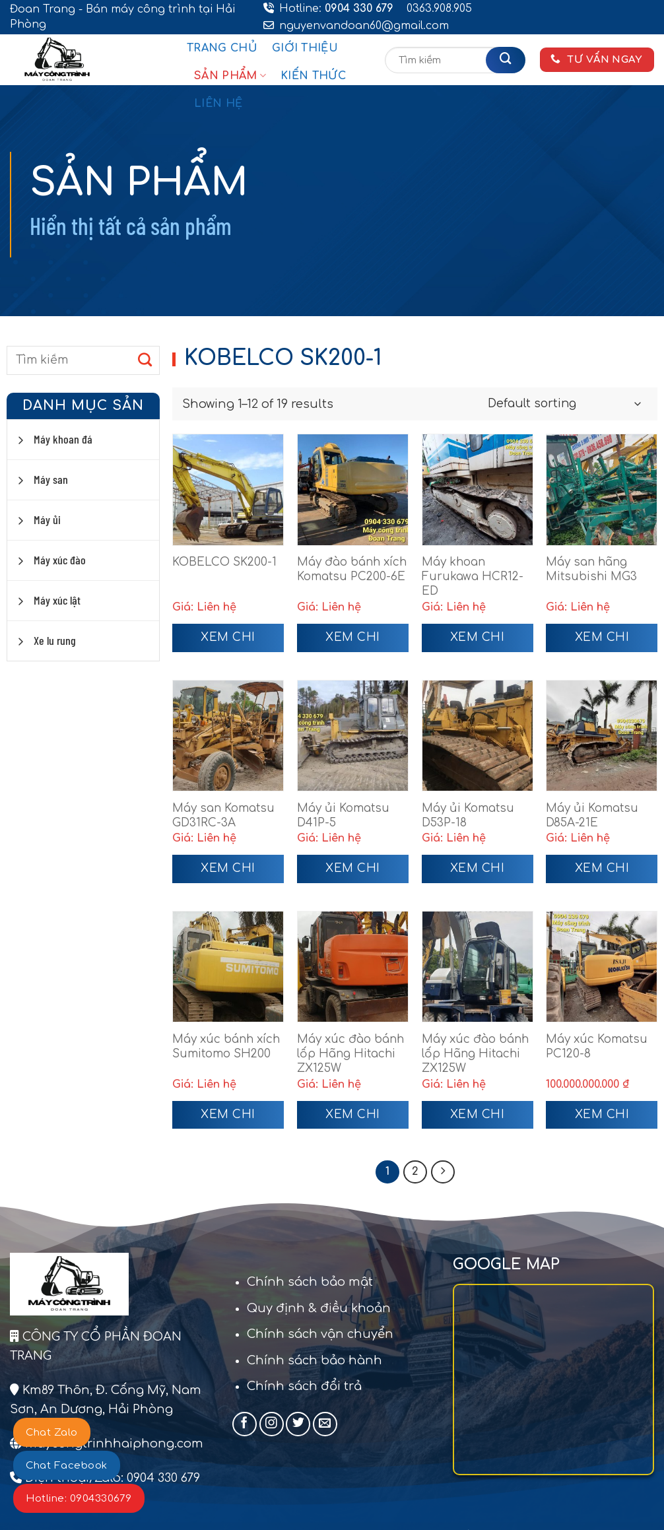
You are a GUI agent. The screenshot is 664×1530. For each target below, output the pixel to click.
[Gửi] (505, 60)
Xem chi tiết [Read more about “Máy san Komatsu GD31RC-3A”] (228, 872)
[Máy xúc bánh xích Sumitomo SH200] (228, 967)
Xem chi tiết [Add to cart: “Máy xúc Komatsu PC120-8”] (602, 1118)
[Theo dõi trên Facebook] (244, 1425)
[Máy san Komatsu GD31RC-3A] (228, 736)
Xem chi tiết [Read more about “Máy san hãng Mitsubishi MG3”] (602, 641)
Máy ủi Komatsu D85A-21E (592, 815)
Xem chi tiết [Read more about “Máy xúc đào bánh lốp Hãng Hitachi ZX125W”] (352, 1118)
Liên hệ (218, 104)
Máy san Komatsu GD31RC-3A (223, 815)
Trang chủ (222, 48)
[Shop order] (563, 404)
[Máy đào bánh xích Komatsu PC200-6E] (353, 489)
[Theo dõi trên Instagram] (271, 1425)
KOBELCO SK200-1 (224, 562)
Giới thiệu (305, 48)
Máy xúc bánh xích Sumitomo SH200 (226, 1046)
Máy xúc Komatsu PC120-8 (596, 1046)
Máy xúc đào (60, 559)
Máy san (51, 479)
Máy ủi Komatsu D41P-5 (343, 815)
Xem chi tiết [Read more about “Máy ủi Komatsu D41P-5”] (352, 872)
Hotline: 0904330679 (79, 1498)
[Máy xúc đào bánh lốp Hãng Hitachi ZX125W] (353, 967)
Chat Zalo (52, 1432)
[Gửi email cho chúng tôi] (325, 1425)
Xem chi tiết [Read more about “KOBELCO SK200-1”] (228, 641)
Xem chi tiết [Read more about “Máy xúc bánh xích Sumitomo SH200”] (228, 1118)
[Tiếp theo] (444, 1172)
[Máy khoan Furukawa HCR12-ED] (477, 489)
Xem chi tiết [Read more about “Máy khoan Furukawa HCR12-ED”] (477, 641)
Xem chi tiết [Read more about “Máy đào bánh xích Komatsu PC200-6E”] (352, 641)
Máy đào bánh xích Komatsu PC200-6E (352, 569)
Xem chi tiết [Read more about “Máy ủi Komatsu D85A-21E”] (602, 872)
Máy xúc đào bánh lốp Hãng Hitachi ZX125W (350, 1054)
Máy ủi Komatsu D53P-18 (468, 815)
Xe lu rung (55, 640)
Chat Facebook (67, 1465)
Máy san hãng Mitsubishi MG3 (591, 569)
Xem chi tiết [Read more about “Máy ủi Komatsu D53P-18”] (477, 872)
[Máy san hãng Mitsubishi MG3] (602, 489)
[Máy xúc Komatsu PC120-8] (602, 967)
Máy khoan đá (63, 439)
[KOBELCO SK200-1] (228, 489)
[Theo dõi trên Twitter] (298, 1425)
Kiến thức (313, 76)
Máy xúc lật (57, 600)
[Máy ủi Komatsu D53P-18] (477, 736)
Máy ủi (47, 519)
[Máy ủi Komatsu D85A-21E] (602, 736)
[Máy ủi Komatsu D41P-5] (353, 736)
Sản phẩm (230, 75)
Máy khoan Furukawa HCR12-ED (472, 576)
